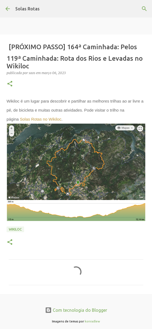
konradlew (92, 321)
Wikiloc (15, 229)
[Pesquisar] (144, 8)
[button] (10, 84)
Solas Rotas (27, 8)
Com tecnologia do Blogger (76, 310)
